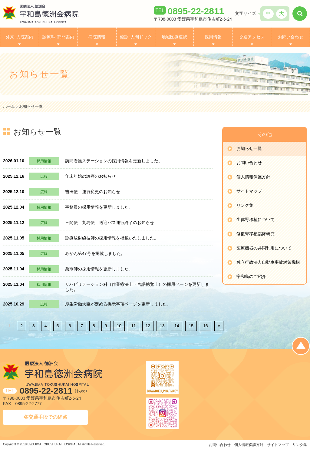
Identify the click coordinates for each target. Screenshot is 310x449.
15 (191, 325)
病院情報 (96, 37)
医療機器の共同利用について (264, 248)
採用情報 (213, 37)
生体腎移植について (255, 219)
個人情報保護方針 (253, 176)
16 (205, 325)
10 (119, 325)
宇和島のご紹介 (251, 276)
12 (148, 325)
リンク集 (244, 205)
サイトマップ (249, 191)
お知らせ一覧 (249, 148)
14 (176, 325)
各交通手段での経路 (45, 417)
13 (162, 325)
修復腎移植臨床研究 (255, 233)
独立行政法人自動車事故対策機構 (268, 262)
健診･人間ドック (136, 37)
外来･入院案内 (19, 37)
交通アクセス (252, 37)
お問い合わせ (290, 37)
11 (133, 325)
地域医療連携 (174, 37)
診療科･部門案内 (58, 37)
